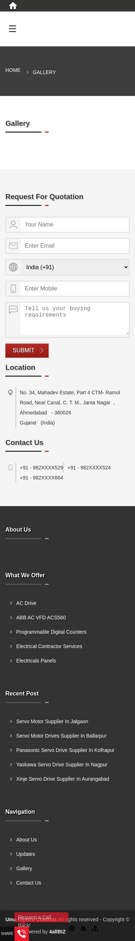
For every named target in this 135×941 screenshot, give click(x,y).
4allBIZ (57, 932)
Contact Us (28, 883)
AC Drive (26, 603)
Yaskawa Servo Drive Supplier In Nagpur (61, 764)
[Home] (13, 6)
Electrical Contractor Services (49, 646)
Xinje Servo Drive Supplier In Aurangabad (62, 779)
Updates (25, 854)
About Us (26, 840)
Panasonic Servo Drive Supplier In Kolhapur (65, 750)
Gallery (24, 868)
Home (13, 70)
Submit (23, 350)
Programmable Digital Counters (51, 632)
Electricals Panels (36, 661)
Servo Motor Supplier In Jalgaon (52, 721)
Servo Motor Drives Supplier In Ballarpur (61, 736)
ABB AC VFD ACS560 (41, 617)
